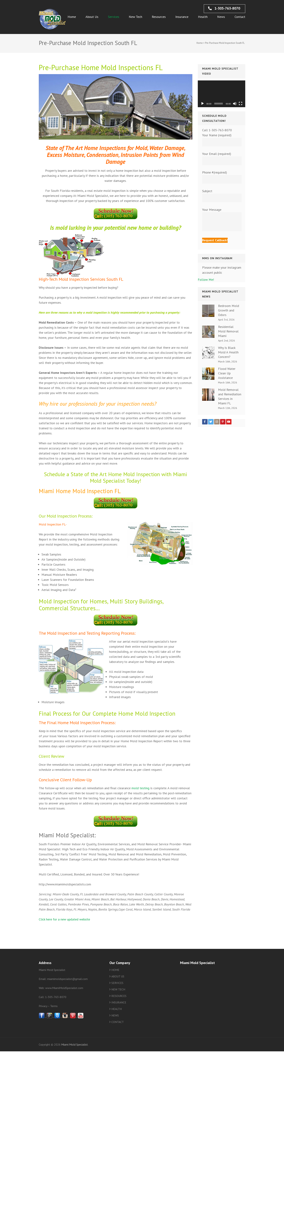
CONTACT (117, 1022)
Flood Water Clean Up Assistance (226, 373)
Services (113, 17)
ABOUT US (117, 976)
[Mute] (235, 103)
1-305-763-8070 (224, 8)
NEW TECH (118, 989)
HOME (115, 970)
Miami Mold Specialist (74, 1044)
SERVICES (117, 983)
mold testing (140, 788)
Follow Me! (206, 279)
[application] (221, 93)
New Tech (135, 17)
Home (72, 17)
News (221, 17)
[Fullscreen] (240, 103)
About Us (91, 17)
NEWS (115, 1015)
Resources (159, 17)
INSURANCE (118, 1002)
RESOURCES (118, 996)
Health (203, 17)
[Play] (202, 103)
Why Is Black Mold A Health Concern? (228, 352)
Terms (54, 1006)
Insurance (181, 17)
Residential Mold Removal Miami (228, 331)
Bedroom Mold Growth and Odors (228, 310)
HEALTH (116, 1009)
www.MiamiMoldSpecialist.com (64, 988)
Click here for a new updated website (64, 919)
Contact (240, 17)
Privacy (43, 1006)
